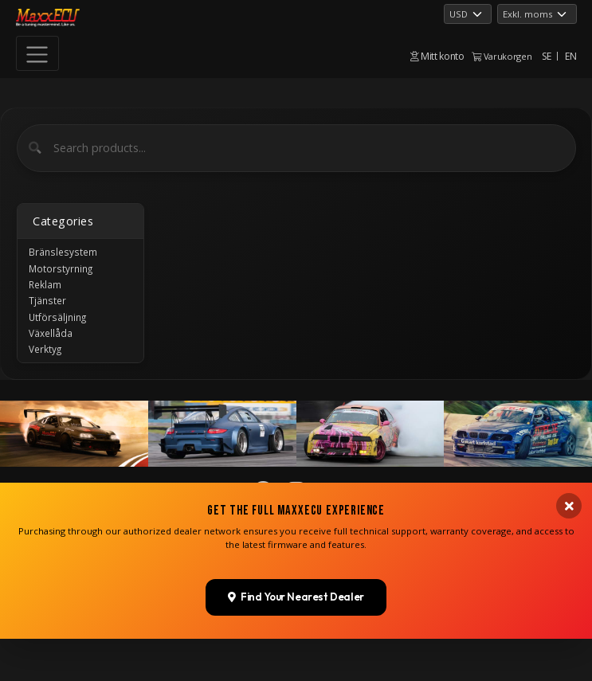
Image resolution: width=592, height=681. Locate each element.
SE (546, 56)
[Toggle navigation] (37, 53)
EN (570, 56)
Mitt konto (437, 56)
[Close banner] (569, 584)
